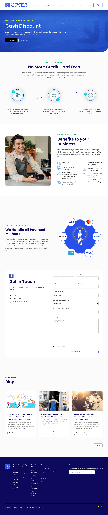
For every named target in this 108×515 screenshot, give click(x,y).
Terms (63, 346)
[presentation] (65, 339)
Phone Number (81, 283)
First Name (56, 275)
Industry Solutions (49, 5)
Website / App (15, 483)
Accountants (34, 483)
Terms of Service (40, 507)
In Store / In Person (15, 478)
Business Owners (33, 479)
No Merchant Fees (15, 472)
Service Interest (58, 291)
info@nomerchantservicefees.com (50, 472)
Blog (89, 5)
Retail (23, 474)
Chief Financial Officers (33, 493)
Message (56, 317)
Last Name (80, 275)
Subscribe (101, 472)
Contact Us (24, 40)
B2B (23, 477)
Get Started (98, 5)
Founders (33, 475)
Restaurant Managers (34, 471)
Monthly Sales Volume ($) (61, 308)
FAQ (42, 481)
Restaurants (25, 471)
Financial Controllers (34, 487)
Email (54, 283)
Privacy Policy (30, 507)
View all (98, 445)
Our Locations (45, 478)
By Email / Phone (16, 488)
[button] (35, 5)
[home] (16, 5)
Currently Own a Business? (61, 300)
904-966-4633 (18, 298)
